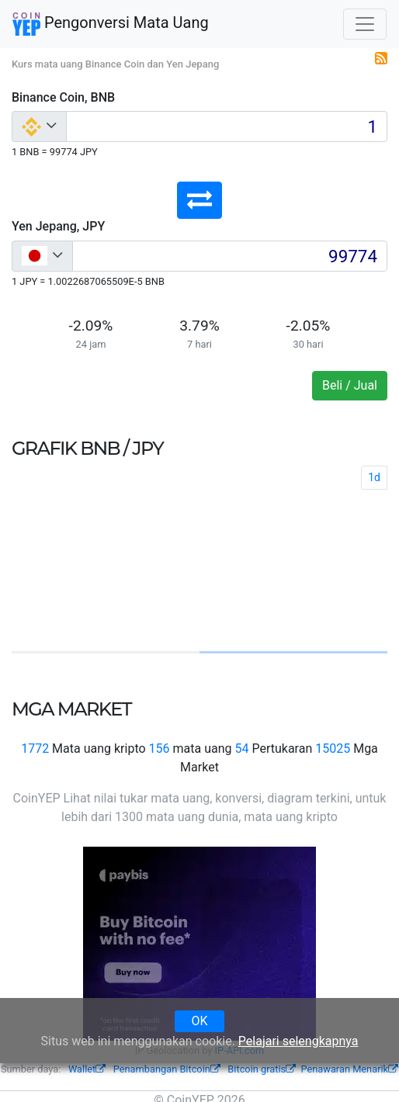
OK (199, 1021)
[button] (199, 200)
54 (241, 748)
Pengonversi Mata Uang (110, 24)
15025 (332, 748)
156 (159, 748)
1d (374, 477)
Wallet (87, 1069)
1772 (35, 748)
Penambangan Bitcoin (166, 1069)
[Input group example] (226, 126)
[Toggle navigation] (365, 24)
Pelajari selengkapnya (298, 1041)
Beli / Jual (349, 385)
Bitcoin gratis (261, 1069)
